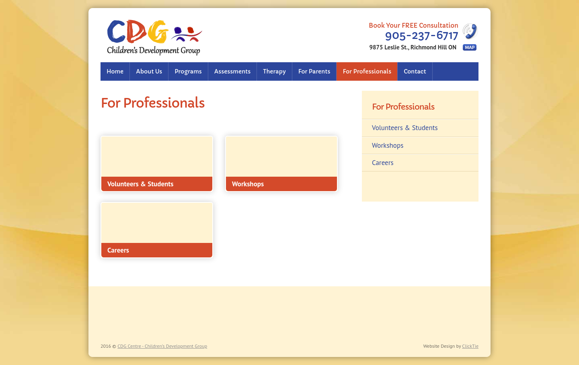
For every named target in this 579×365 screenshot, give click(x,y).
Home (115, 71)
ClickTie (470, 346)
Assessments (232, 71)
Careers (383, 162)
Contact (415, 71)
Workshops (387, 145)
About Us (149, 71)
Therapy (274, 71)
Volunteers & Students (405, 127)
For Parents (314, 71)
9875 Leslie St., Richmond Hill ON (413, 47)
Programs (188, 71)
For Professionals (367, 71)
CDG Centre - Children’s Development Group (162, 346)
